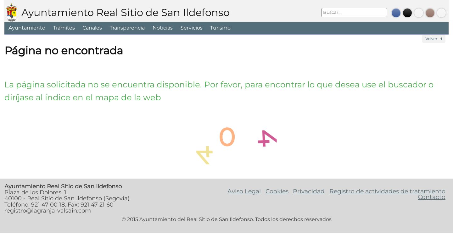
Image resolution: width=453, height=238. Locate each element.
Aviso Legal (244, 191)
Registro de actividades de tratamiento (387, 191)
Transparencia (127, 28)
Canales (92, 28)
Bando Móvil (441, 12)
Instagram (430, 12)
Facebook (396, 12)
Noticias (163, 28)
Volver (431, 38)
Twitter (407, 12)
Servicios (192, 28)
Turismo (220, 28)
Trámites (64, 28)
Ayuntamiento (26, 28)
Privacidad (309, 191)
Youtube (418, 12)
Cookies (277, 191)
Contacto (431, 197)
